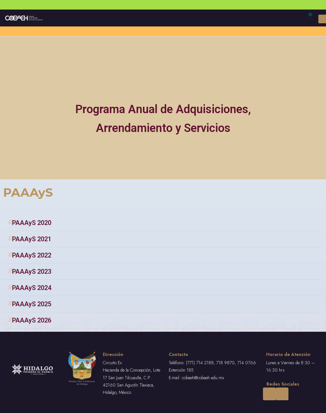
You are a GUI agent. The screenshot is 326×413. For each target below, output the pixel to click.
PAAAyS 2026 (31, 320)
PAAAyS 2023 (31, 271)
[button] (310, 14)
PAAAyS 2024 (31, 288)
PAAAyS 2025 (31, 304)
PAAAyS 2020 (31, 223)
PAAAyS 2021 (31, 239)
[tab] (163, 223)
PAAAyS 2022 (31, 255)
